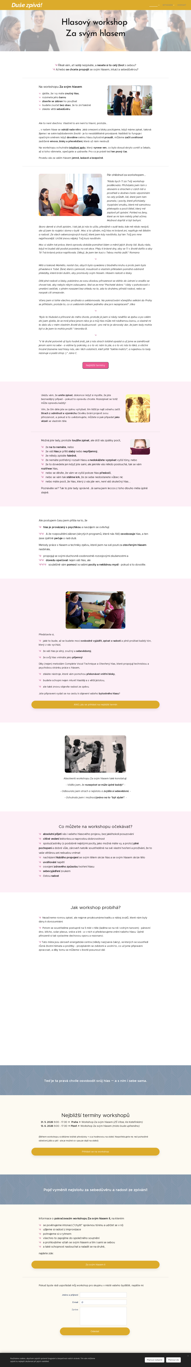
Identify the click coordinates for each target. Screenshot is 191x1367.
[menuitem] (155, 5)
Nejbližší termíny (95, 365)
